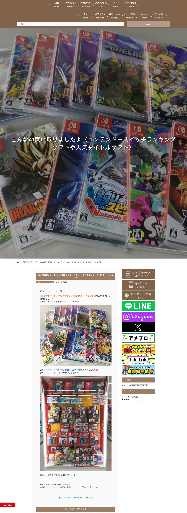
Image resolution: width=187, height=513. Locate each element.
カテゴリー (126, 386)
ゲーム (51, 282)
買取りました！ (42, 282)
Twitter (78, 498)
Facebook (64, 498)
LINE (89, 498)
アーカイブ (126, 397)
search (148, 24)
